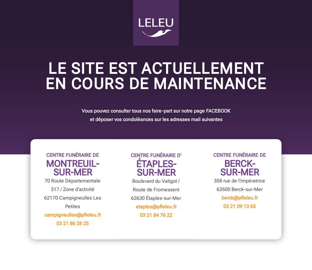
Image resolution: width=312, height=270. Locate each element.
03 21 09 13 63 (239, 206)
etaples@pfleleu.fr (156, 207)
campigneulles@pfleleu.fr (72, 215)
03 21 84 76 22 (156, 215)
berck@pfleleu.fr (240, 198)
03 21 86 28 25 (72, 223)
